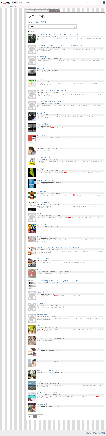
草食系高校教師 (44, 193)
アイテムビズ (44, 137)
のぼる (42, 327)
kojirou (42, 148)
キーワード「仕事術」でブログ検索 (37, 22)
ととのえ (43, 215)
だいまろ (43, 305)
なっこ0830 (43, 238)
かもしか (43, 114)
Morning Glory (44, 70)
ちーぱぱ (43, 92)
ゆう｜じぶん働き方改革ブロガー (48, 170)
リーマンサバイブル (45, 338)
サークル (89, 432)
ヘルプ (98, 432)
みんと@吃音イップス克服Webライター (49, 271)
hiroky (42, 383)
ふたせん (43, 36)
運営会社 (103, 432)
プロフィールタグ (43, 10)
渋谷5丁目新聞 (44, 58)
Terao (42, 316)
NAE (42, 126)
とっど (42, 294)
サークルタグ (31, 10)
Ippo (42, 81)
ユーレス (43, 282)
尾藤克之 (43, 249)
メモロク (43, 159)
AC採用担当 (43, 47)
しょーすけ (43, 372)
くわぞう (43, 350)
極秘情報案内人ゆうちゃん (47, 182)
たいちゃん (43, 204)
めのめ (42, 394)
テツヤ (42, 260)
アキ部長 (43, 406)
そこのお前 (43, 103)
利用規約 (94, 432)
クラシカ (43, 361)
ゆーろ (42, 226)
